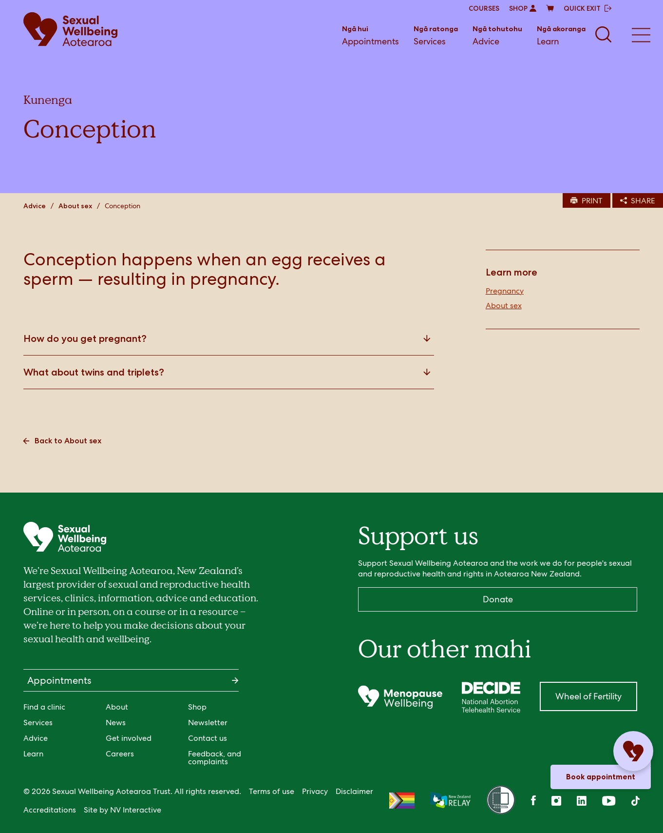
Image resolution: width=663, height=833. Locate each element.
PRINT (586, 201)
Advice (497, 35)
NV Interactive (135, 810)
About (117, 707)
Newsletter (207, 722)
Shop (197, 707)
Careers (120, 754)
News (116, 722)
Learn (561, 35)
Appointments (370, 35)
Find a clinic (44, 707)
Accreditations (49, 810)
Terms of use (271, 791)
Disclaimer (354, 791)
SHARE (637, 201)
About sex (75, 205)
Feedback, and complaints (214, 758)
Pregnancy (505, 291)
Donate (498, 599)
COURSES (484, 8)
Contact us (207, 738)
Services (436, 35)
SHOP (522, 8)
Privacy (315, 791)
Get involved (129, 738)
